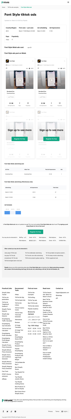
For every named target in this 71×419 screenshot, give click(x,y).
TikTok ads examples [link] (13, 7)
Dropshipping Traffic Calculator (7, 320)
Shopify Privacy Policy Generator (7, 346)
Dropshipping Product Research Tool (19, 344)
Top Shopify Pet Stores (19, 373)
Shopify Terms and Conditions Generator (6, 357)
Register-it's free (19, 139)
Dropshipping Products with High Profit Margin (19, 356)
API (57, 298)
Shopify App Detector (5, 315)
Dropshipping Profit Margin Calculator (6, 340)
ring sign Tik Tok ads (9, 255)
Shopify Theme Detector (6, 310)
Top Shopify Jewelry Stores (19, 378)
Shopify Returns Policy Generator (7, 362)
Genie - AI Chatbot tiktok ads (34, 237)
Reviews (17, 322)
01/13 (34, 331)
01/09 (29, 334)
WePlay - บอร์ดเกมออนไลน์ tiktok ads (24, 237)
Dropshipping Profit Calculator (7, 334)
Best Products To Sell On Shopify (20, 387)
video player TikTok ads (10, 253)
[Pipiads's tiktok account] (11, 411)
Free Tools (5, 371)
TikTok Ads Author (33, 306)
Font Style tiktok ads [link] (26, 7)
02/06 (34, 328)
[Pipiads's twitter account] (7, 411)
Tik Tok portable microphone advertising (56, 253)
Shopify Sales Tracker (6, 293)
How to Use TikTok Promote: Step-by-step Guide (48, 322)
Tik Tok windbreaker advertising (33, 253)
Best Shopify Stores (18, 368)
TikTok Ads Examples (31, 293)
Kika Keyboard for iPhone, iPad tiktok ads (44, 237)
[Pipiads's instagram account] (15, 411)
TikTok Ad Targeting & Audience (5, 304)
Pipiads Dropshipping (19, 350)
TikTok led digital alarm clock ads (13, 260)
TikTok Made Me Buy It (20, 363)
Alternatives (18, 319)
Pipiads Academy (33, 309)
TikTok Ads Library (18, 304)
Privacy (50, 411)
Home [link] (3, 7)
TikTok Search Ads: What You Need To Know (47, 294)
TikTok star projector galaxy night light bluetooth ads (35, 258)
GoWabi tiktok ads (63, 240)
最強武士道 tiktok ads (34, 240)
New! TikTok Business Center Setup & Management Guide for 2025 (47, 303)
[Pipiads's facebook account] (3, 411)
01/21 (29, 331)
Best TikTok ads (32, 303)
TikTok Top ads (32, 300)
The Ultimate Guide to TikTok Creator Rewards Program (48, 313)
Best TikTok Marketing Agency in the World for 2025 (47, 331)
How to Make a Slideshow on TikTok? (47, 348)
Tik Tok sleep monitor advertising (54, 255)
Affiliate (4, 379)
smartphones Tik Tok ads (11, 258)
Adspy (17, 294)
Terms (57, 411)
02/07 (29, 328)
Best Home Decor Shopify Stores (20, 392)
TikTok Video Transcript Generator (19, 315)
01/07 (38, 334)
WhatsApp (59, 295)
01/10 (38, 331)
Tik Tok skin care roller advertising (34, 255)
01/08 (34, 334)
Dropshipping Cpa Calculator (6, 325)
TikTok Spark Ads (20, 300)
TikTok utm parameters (5, 298)
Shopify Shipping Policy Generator (7, 367)
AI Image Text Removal (19, 331)
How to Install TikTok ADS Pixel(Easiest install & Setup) (47, 355)
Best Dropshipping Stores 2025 (19, 337)
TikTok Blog (31, 297)
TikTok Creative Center (19, 309)
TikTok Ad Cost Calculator (6, 329)
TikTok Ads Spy (19, 297)
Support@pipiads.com (62, 292)
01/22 (38, 328)
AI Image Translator (18, 326)
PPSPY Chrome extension (6, 375)
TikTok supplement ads (52, 258)
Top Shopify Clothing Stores (19, 383)
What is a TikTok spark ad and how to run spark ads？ (48, 340)
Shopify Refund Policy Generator (7, 351)
